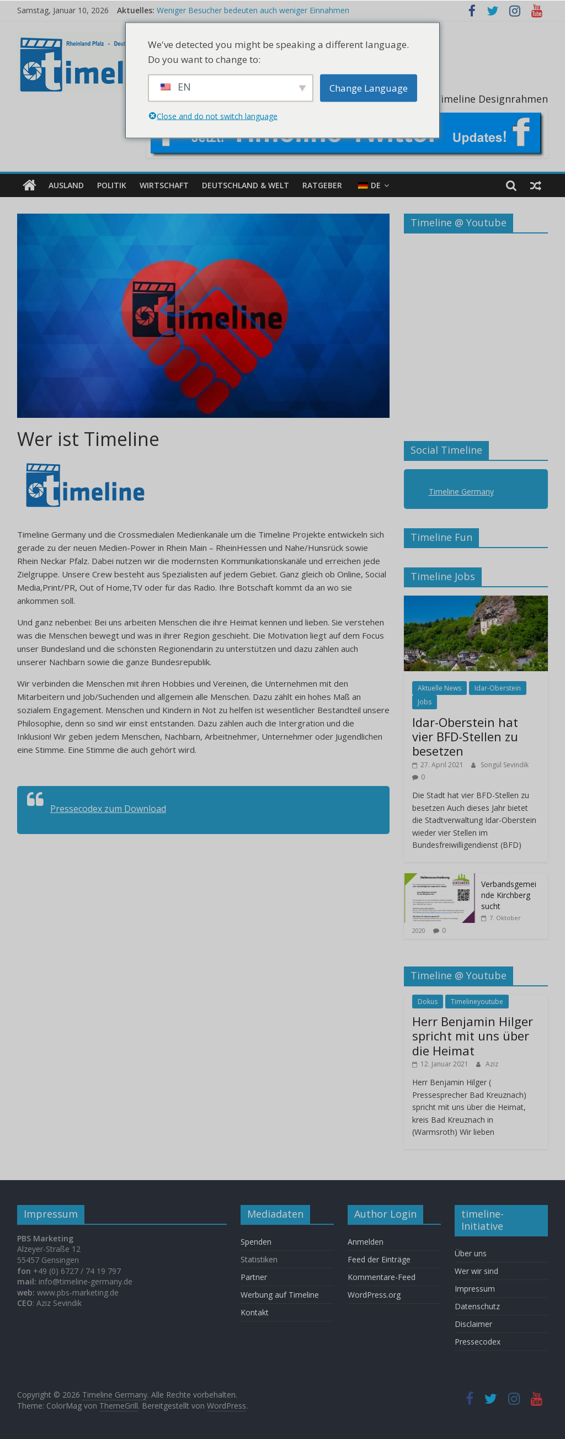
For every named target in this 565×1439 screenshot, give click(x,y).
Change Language (368, 88)
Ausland (66, 185)
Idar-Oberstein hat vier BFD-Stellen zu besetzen (465, 736)
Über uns (472, 1253)
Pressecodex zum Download (108, 809)
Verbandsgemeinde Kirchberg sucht (508, 895)
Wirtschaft (164, 185)
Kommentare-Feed (381, 1277)
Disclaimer (473, 1324)
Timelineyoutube (477, 1001)
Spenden (256, 1241)
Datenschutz (477, 1306)
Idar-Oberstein (498, 688)
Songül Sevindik (505, 764)
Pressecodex (477, 1341)
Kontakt (255, 1312)
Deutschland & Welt (245, 185)
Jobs (424, 702)
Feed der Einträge (379, 1259)
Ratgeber (322, 185)
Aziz (492, 1064)
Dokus (428, 1001)
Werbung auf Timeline (280, 1294)
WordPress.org (374, 1294)
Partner (254, 1277)
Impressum (475, 1288)
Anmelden (365, 1241)
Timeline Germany (461, 491)
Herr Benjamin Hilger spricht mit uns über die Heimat (472, 1036)
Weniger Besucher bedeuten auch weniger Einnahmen (253, 10)
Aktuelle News (439, 688)
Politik (111, 185)
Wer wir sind (476, 1271)
